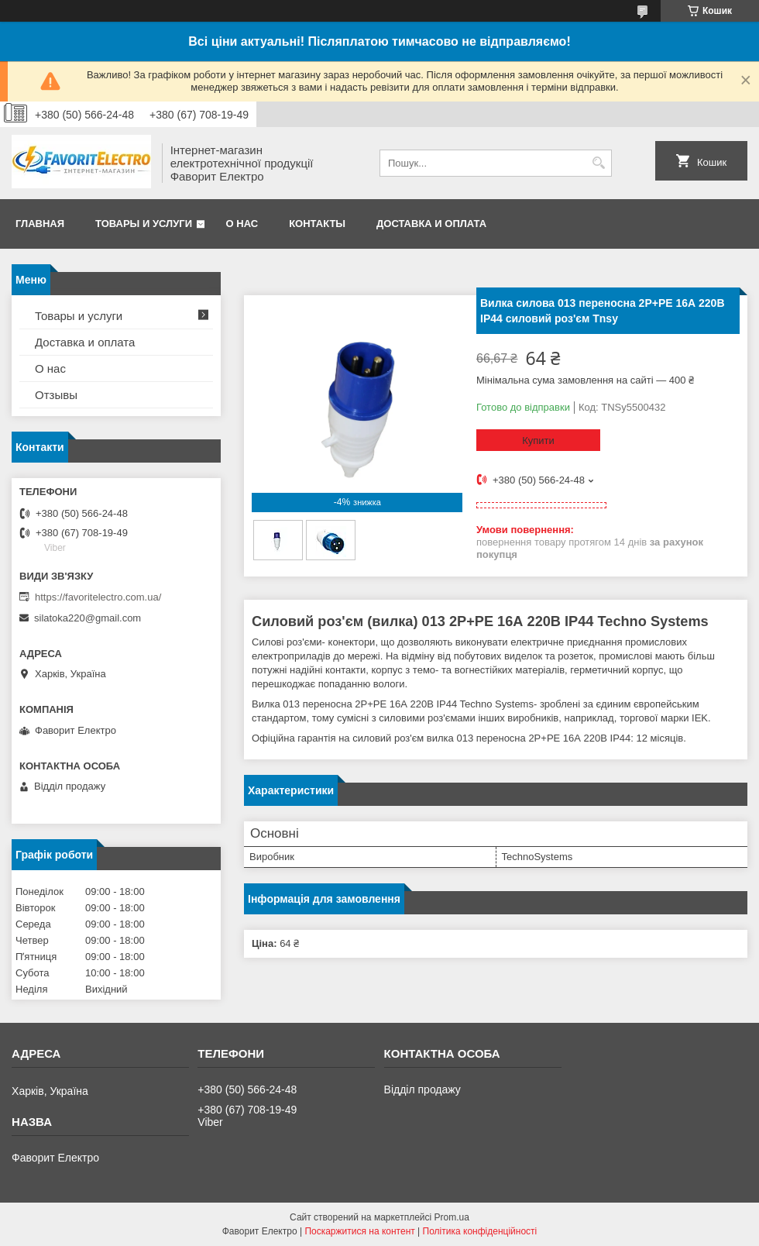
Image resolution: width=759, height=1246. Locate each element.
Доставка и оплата (431, 223)
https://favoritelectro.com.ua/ (98, 597)
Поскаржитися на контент (359, 1231)
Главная (39, 223)
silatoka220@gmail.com (87, 618)
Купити (538, 440)
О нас (242, 223)
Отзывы (56, 394)
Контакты (317, 223)
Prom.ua (451, 1217)
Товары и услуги (143, 223)
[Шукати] (598, 163)
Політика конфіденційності (480, 1231)
